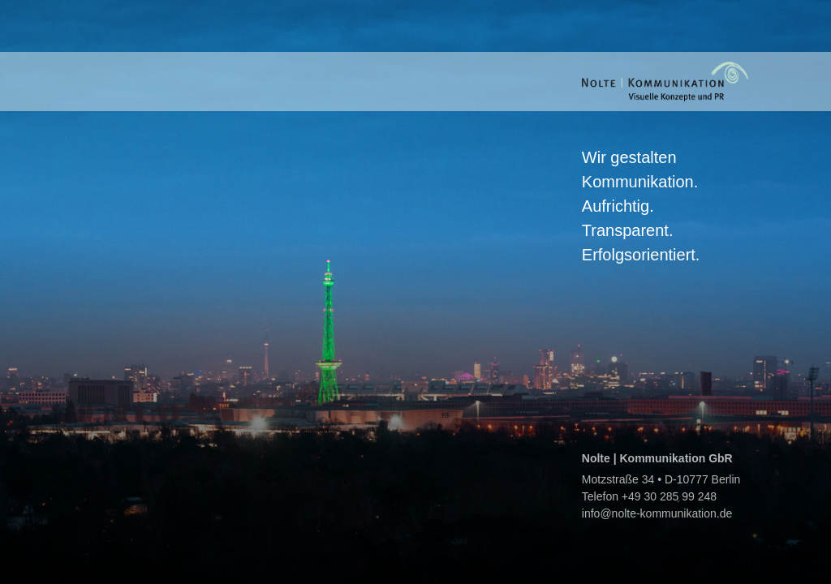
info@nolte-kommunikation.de (657, 513)
